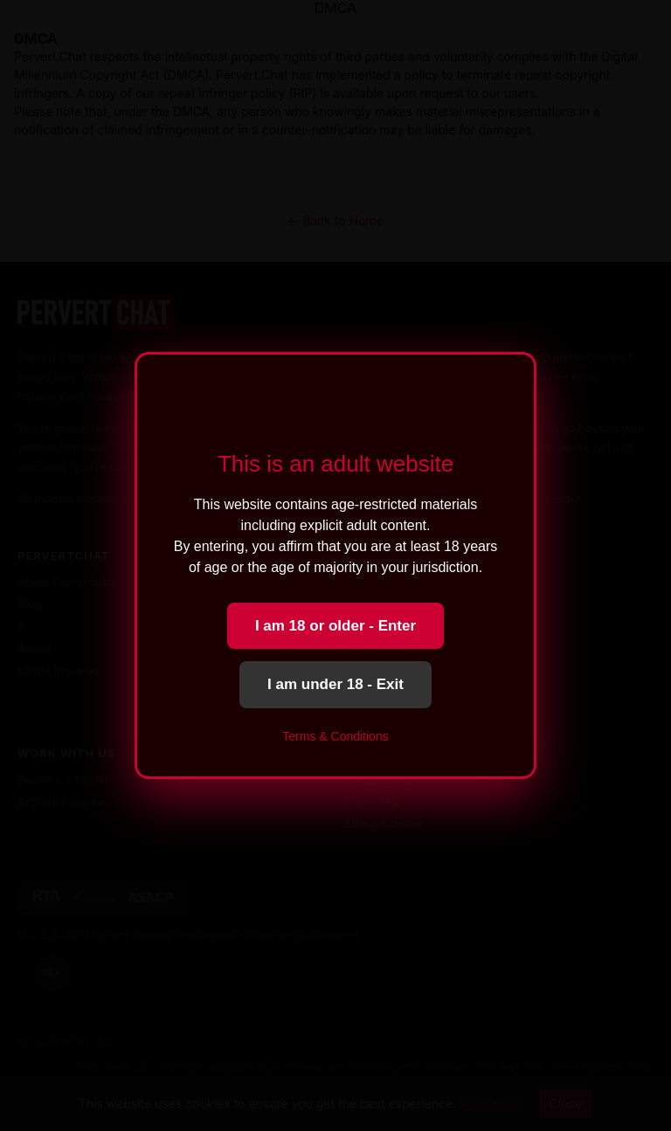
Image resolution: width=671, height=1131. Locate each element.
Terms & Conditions (335, 736)
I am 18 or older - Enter (335, 625)
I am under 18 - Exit (335, 684)
